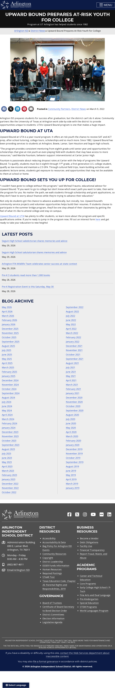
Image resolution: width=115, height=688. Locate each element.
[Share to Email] (31, 109)
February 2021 (73, 388)
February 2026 (9, 320)
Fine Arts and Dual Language (95, 595)
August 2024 (8, 397)
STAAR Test (48, 577)
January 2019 (72, 487)
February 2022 (73, 337)
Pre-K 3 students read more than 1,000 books (26, 275)
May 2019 (71, 475)
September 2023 (10, 444)
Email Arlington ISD (18, 570)
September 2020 (74, 410)
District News (78, 108)
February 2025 (9, 371)
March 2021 (72, 384)
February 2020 (73, 440)
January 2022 (72, 341)
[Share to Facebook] (4, 109)
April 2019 (71, 479)
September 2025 (10, 341)
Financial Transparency (92, 550)
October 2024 (9, 388)
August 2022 (72, 311)
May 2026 (7, 307)
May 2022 (71, 324)
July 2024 (6, 401)
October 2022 (9, 492)
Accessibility (49, 538)
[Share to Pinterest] (24, 109)
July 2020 (70, 419)
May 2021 (71, 376)
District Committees (53, 614)
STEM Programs (88, 607)
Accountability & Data (54, 542)
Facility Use (86, 546)
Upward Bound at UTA (12, 216)
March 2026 (8, 315)
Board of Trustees (52, 603)
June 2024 (7, 406)
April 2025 (7, 363)
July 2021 (70, 367)
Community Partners (59, 108)
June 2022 (71, 320)
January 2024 (8, 427)
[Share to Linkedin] (17, 109)
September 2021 (74, 358)
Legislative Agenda (52, 622)
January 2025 (8, 376)
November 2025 (10, 333)
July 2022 (70, 315)
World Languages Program (94, 610)
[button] (106, 4)
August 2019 (72, 466)
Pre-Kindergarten (89, 599)
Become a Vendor (89, 538)
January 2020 (72, 444)
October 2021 (73, 354)
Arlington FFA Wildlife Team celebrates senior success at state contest (39, 263)
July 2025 (6, 350)
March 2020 (72, 436)
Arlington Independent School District (50, 667)
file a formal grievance (45, 661)
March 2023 (8, 470)
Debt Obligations (89, 542)
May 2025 (7, 358)
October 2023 (9, 440)
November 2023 (10, 436)
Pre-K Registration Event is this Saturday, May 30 (28, 286)
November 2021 (74, 350)
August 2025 (8, 345)
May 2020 (71, 427)
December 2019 (74, 449)
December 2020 (74, 397)
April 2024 (7, 414)
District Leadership (52, 561)
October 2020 (73, 406)
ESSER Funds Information (55, 565)
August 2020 (72, 414)
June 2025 (7, 354)
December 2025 (10, 328)
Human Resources (52, 569)
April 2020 (71, 432)
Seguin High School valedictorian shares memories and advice (34, 240)
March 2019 (72, 483)
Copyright (47, 557)
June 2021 (71, 371)
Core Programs (88, 583)
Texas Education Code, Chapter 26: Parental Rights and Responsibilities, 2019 (59, 585)
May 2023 (7, 462)
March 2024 (8, 419)
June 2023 (7, 457)
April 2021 (71, 380)
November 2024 (10, 384)
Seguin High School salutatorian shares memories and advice (34, 252)
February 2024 (9, 423)
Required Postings (52, 573)
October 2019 (73, 457)
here (98, 219)
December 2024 (10, 380)
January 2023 (8, 479)
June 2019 (71, 470)
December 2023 (10, 432)
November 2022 (10, 487)
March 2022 (72, 333)
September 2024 (10, 393)
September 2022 (74, 307)
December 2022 (10, 483)
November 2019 (74, 453)
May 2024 (7, 410)
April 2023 (7, 466)
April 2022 (71, 328)
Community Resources (54, 554)
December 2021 (74, 345)
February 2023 (9, 475)
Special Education (89, 603)
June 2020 (71, 423)
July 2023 (6, 453)
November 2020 (74, 401)
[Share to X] (11, 109)
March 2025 (8, 367)
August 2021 (72, 363)
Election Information (53, 618)
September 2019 (74, 462)
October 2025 (9, 337)
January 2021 (72, 393)
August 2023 (8, 449)
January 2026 (8, 324)
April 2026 (7, 311)
